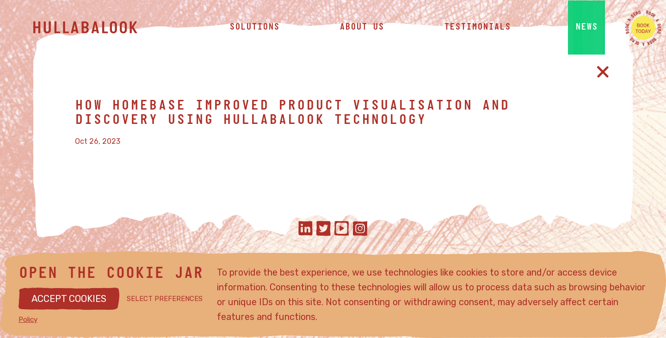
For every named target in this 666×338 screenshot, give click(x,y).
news (586, 27)
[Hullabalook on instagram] (360, 229)
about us (361, 27)
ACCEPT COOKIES (68, 299)
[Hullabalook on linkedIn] (305, 229)
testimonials (477, 27)
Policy (27, 319)
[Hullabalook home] (102, 28)
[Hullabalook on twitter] (323, 229)
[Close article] (603, 72)
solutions (254, 27)
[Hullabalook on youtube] (341, 229)
